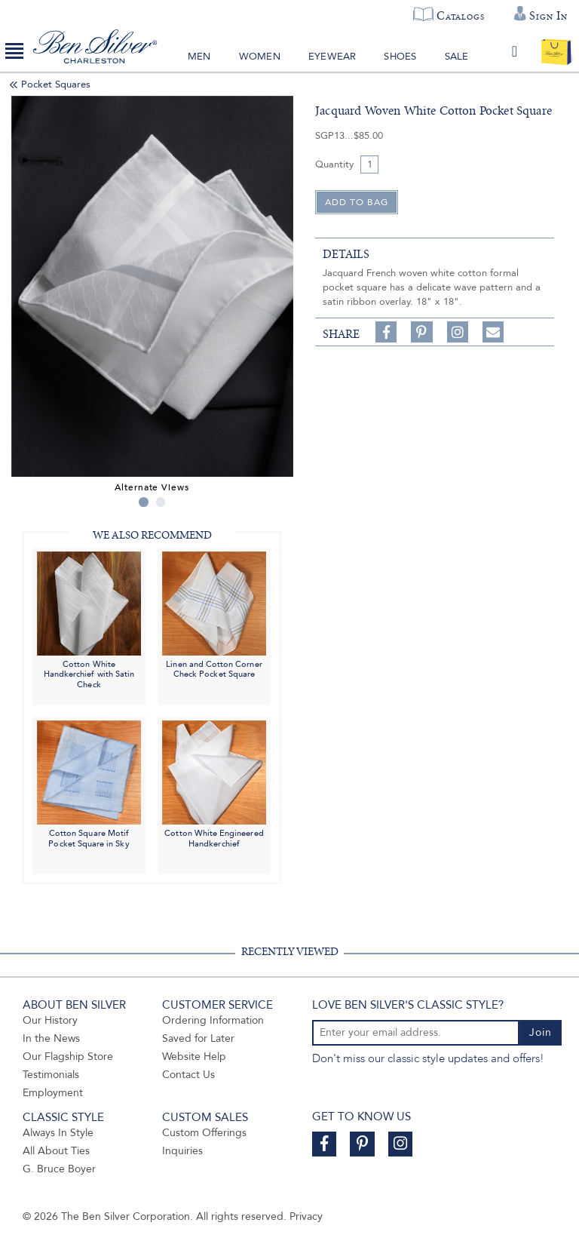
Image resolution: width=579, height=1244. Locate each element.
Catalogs (460, 16)
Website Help (194, 1056)
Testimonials (51, 1074)
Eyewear (332, 56)
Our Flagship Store (68, 1056)
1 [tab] (144, 502)
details (346, 254)
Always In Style (58, 1133)
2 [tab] (161, 502)
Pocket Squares (55, 84)
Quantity (334, 164)
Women (259, 56)
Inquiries (182, 1151)
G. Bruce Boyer (59, 1169)
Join (540, 1032)
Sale (457, 56)
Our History (50, 1020)
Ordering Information (213, 1020)
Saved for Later (198, 1038)
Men (199, 56)
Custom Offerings (204, 1133)
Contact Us (188, 1074)
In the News (51, 1038)
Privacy (306, 1216)
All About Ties (56, 1151)
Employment (53, 1093)
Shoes (400, 56)
